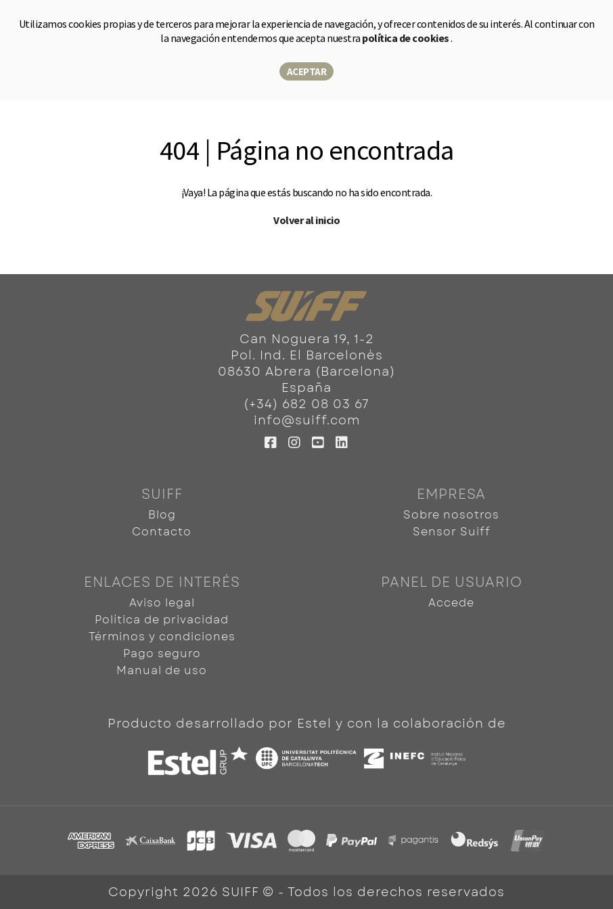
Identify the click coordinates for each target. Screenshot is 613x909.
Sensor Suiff (452, 531)
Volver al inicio (306, 220)
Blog (162, 515)
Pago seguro (162, 653)
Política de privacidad (162, 619)
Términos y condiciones (162, 636)
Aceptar (307, 71)
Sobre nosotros (451, 515)
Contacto (161, 531)
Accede (451, 603)
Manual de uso (161, 670)
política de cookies (406, 38)
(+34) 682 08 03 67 (306, 404)
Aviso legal (162, 603)
